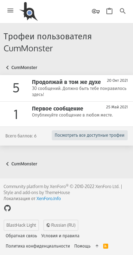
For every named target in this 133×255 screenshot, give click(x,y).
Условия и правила (60, 235)
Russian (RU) (61, 225)
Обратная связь (21, 235)
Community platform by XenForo (62, 186)
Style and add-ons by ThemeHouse (37, 192)
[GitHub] (7, 208)
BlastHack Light (21, 225)
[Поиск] (122, 11)
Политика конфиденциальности (38, 246)
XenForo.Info (49, 198)
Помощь (82, 246)
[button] (10, 11)
